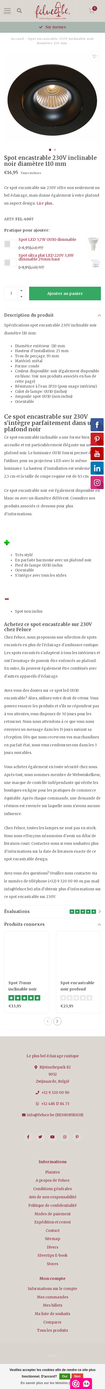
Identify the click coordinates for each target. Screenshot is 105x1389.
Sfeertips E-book (52, 1255)
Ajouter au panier (65, 293)
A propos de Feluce (53, 1180)
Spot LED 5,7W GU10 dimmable (47, 239)
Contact (53, 1230)
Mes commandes (52, 1297)
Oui (64, 1376)
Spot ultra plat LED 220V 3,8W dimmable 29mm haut (46, 257)
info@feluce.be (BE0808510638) (55, 1115)
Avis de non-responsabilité (52, 1197)
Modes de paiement (53, 1214)
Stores (52, 1264)
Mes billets (52, 1305)
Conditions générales (52, 1189)
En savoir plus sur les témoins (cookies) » (53, 1383)
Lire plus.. (45, 203)
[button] (50, 150)
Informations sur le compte (52, 1288)
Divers (52, 1247)
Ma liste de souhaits (52, 1314)
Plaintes (52, 1172)
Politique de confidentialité (52, 1205)
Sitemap (52, 1239)
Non (77, 1376)
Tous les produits (52, 1330)
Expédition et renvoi (52, 1222)
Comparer (52, 1322)
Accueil (17, 39)
